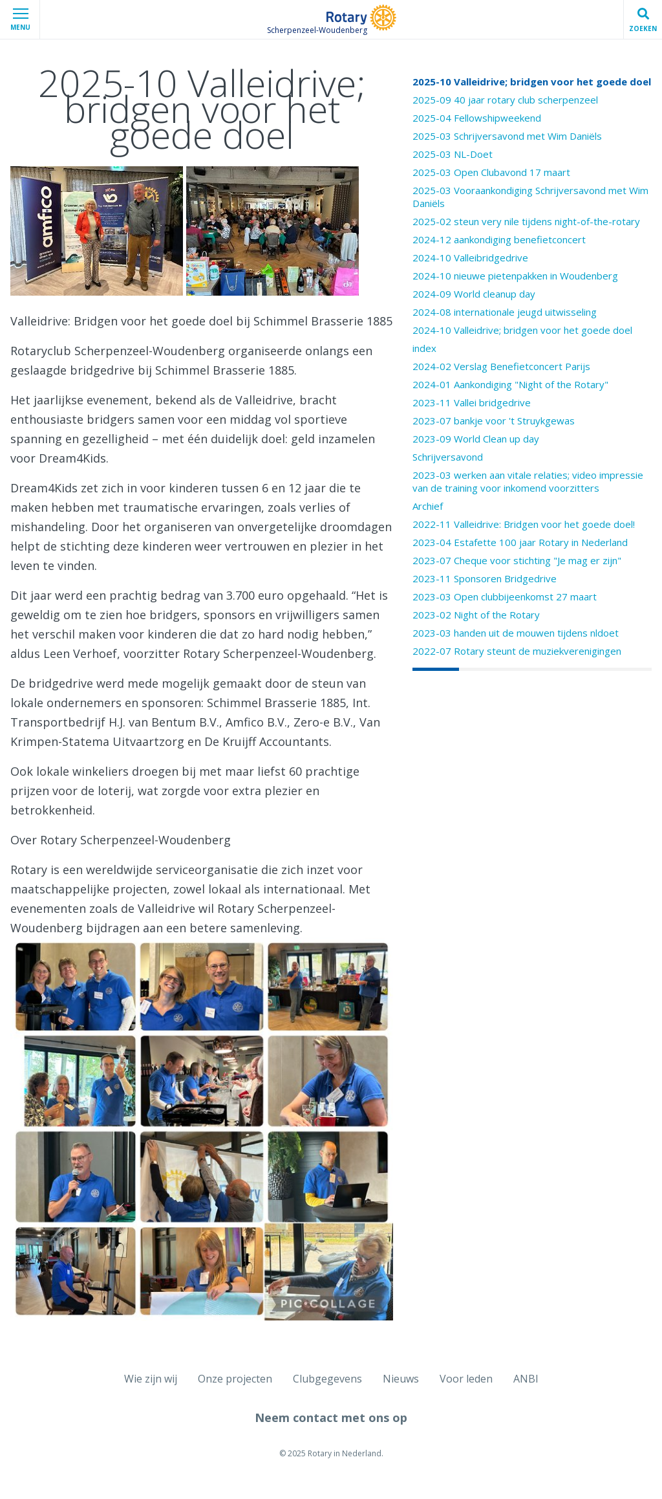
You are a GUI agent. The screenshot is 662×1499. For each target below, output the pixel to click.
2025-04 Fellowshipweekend (476, 117)
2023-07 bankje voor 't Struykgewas (493, 420)
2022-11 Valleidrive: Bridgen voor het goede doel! (523, 524)
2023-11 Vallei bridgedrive (471, 402)
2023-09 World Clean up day (475, 438)
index (424, 348)
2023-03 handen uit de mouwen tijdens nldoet (515, 632)
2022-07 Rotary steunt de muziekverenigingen (516, 650)
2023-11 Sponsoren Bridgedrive (484, 578)
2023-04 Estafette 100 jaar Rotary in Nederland (520, 542)
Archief (427, 505)
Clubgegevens (327, 1379)
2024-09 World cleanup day (473, 293)
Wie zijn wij (150, 1379)
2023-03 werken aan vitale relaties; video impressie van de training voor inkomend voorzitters (527, 481)
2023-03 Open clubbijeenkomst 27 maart (504, 596)
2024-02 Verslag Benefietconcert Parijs (501, 366)
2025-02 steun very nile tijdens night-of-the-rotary (526, 221)
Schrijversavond (447, 456)
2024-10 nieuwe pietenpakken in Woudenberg (515, 275)
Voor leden (466, 1379)
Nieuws (401, 1379)
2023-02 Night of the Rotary (476, 614)
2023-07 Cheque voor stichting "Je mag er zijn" (516, 560)
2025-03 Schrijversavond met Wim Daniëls (507, 135)
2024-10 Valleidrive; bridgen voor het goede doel (522, 329)
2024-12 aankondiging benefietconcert (499, 239)
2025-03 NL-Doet (452, 154)
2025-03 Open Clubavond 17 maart (491, 172)
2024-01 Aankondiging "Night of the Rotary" (510, 384)
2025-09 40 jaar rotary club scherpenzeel (505, 99)
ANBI (526, 1379)
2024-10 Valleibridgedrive (470, 257)
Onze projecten (235, 1379)
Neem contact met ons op (331, 1417)
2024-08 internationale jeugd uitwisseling (504, 311)
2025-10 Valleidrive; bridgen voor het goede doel (531, 81)
